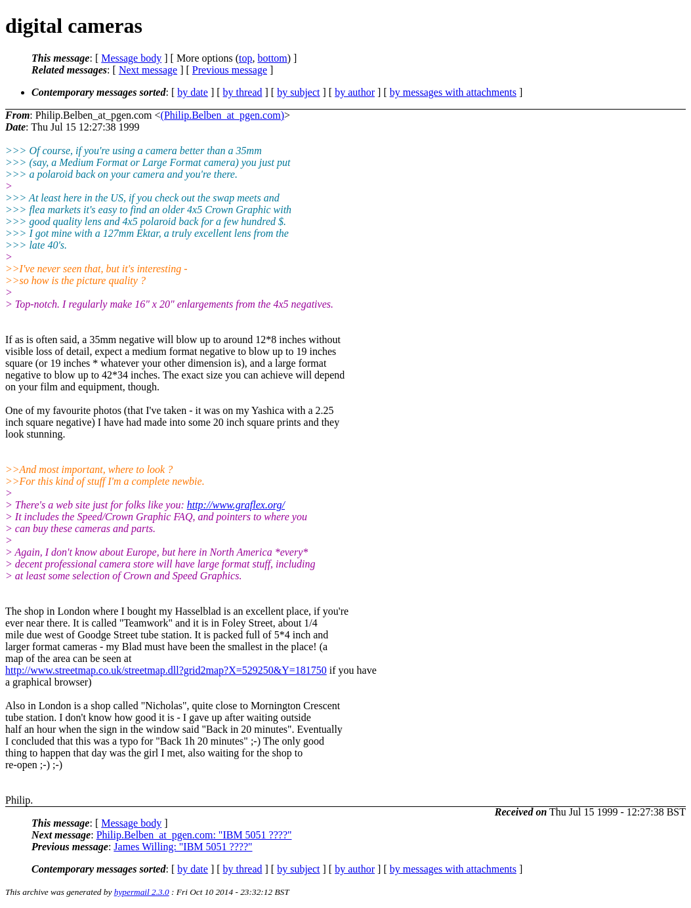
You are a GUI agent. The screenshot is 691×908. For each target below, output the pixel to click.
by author (355, 92)
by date (192, 92)
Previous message (229, 69)
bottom (272, 58)
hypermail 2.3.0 (141, 892)
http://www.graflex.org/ (236, 504)
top (245, 58)
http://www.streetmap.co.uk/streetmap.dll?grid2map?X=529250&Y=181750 (166, 670)
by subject (298, 92)
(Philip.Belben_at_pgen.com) (222, 115)
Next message (148, 69)
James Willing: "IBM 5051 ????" (183, 846)
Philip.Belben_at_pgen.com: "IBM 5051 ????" (194, 834)
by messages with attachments (453, 92)
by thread (242, 92)
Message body (131, 58)
